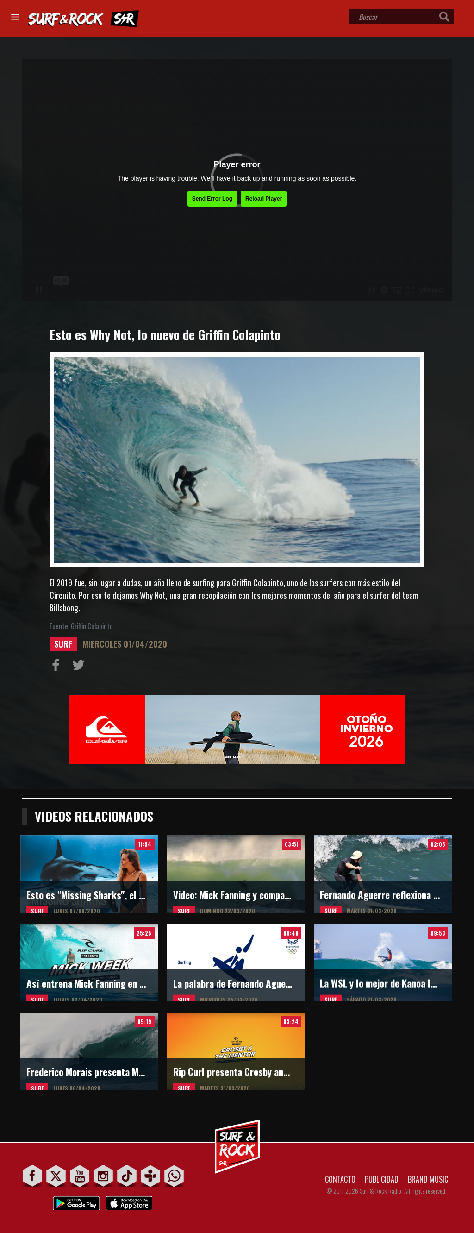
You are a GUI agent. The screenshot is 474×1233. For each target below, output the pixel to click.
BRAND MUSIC (428, 1179)
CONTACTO (340, 1179)
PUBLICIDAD (382, 1179)
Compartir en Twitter (80, 667)
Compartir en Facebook (58, 667)
